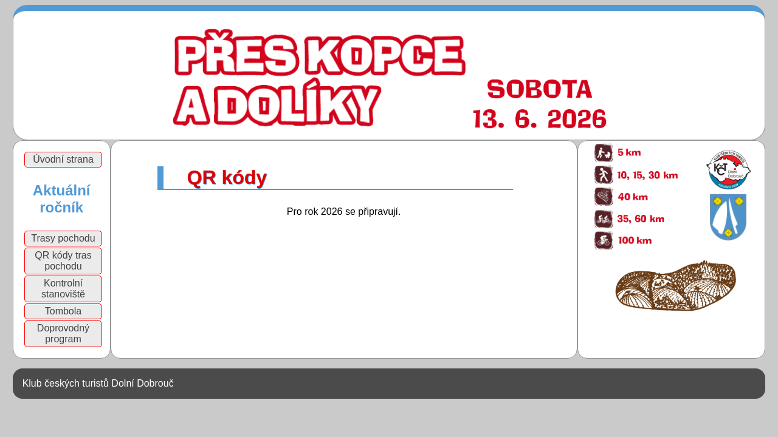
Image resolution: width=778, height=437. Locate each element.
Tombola (63, 311)
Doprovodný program (63, 333)
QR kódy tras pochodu (63, 260)
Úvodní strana (63, 159)
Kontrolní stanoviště (63, 288)
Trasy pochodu (63, 238)
